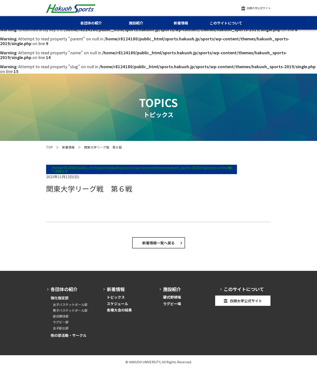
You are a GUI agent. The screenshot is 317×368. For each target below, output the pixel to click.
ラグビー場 (172, 303)
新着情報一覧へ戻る (158, 242)
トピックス (116, 297)
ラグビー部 (61, 322)
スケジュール (117, 303)
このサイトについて (226, 23)
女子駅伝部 (61, 328)
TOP (49, 147)
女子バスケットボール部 (70, 304)
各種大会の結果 (119, 310)
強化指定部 (60, 297)
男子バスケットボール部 (70, 310)
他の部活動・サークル (69, 335)
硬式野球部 (61, 316)
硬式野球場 (172, 297)
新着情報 (68, 147)
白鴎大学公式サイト (259, 8)
